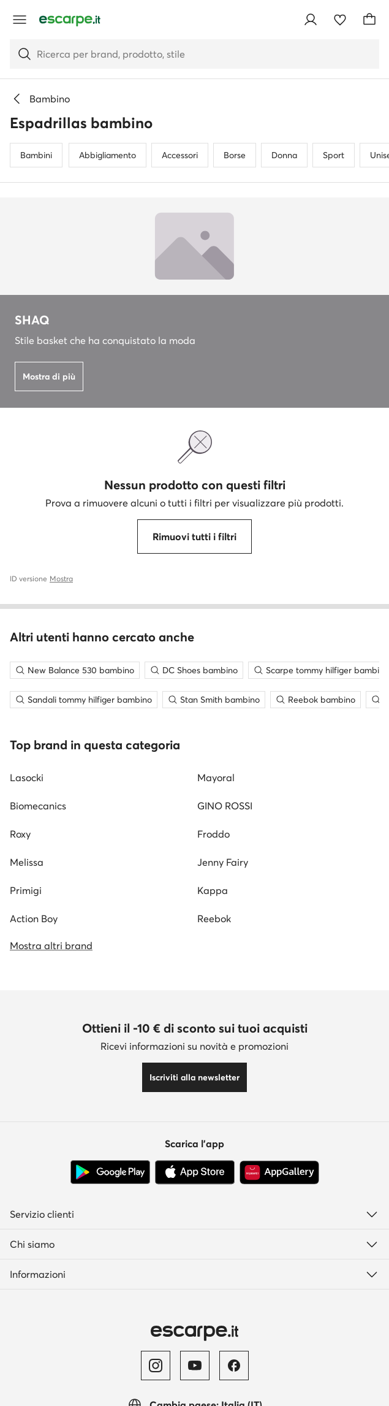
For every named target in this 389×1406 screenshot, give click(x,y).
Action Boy (34, 918)
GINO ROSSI (224, 806)
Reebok (214, 918)
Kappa (212, 890)
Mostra (61, 578)
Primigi (26, 890)
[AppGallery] (279, 1172)
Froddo (213, 834)
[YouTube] (195, 1365)
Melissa (26, 862)
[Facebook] (234, 1365)
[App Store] (195, 1172)
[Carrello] (369, 19)
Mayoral (216, 777)
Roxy (20, 834)
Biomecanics (38, 806)
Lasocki (26, 777)
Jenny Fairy (222, 862)
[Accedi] (310, 19)
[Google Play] (110, 1172)
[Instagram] (155, 1365)
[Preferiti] (340, 19)
